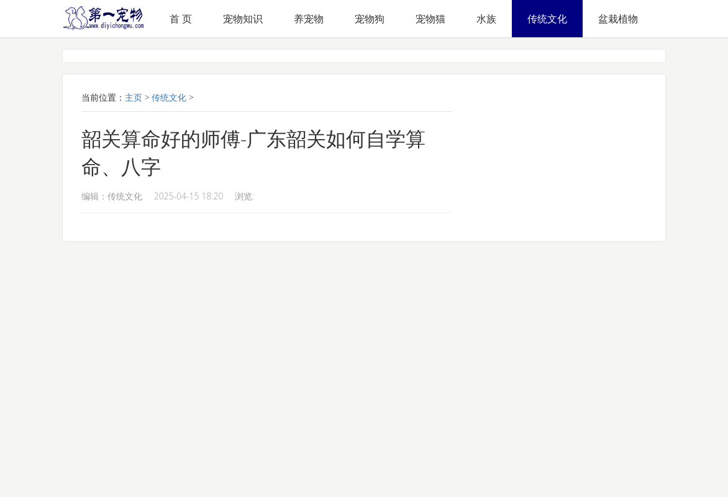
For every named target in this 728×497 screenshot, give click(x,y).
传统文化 (547, 18)
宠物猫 (430, 18)
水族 (486, 18)
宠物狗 (369, 18)
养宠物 (309, 18)
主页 (133, 97)
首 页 (181, 18)
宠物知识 (243, 18)
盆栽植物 (618, 18)
